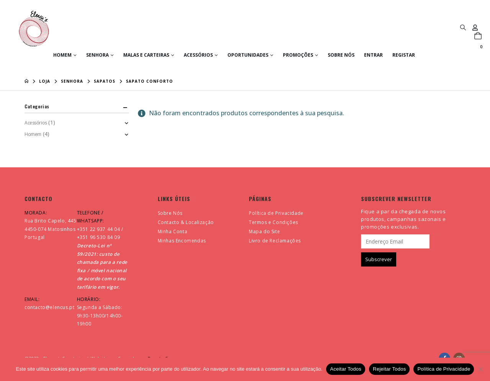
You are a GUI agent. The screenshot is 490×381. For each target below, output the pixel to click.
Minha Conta (173, 231)
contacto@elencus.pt (49, 307)
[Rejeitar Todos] (480, 369)
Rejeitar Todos (389, 369)
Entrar (373, 55)
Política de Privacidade (276, 213)
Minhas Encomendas (182, 240)
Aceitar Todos (345, 369)
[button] (462, 27)
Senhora (97, 55)
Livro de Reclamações (275, 240)
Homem (62, 55)
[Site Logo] (34, 29)
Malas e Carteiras (146, 55)
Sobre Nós (341, 55)
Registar (403, 55)
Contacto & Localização (186, 222)
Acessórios (198, 55)
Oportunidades (247, 55)
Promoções (298, 55)
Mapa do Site (264, 231)
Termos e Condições (273, 222)
